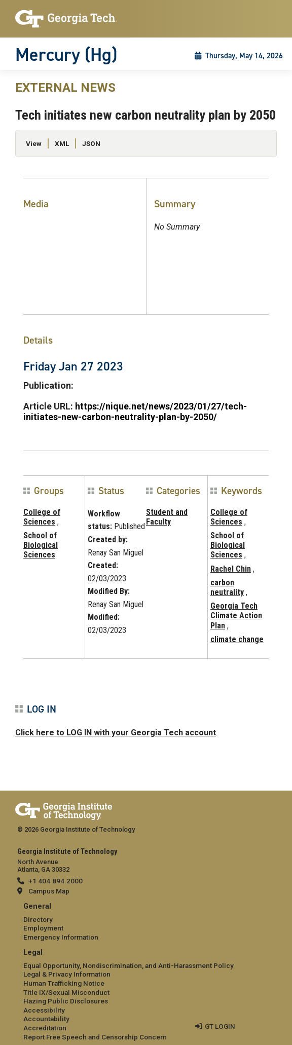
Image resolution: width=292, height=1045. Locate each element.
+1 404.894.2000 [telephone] (55, 881)
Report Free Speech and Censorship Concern (95, 1037)
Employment (43, 928)
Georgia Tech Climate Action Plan (236, 615)
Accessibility (44, 1010)
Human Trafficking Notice (63, 983)
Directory (38, 919)
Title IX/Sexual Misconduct (66, 992)
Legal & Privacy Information (67, 974)
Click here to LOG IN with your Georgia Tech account (115, 732)
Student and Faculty (167, 517)
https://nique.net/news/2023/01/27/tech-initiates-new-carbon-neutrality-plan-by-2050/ (135, 411)
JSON (91, 143)
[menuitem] (146, 922)
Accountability (46, 1019)
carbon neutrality (227, 587)
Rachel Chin (230, 569)
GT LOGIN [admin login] (220, 1026)
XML (62, 143)
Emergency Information (60, 937)
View (34, 143)
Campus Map (48, 891)
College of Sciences (41, 517)
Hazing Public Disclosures (65, 1001)
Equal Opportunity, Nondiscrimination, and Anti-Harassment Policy (128, 965)
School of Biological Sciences (40, 545)
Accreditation (44, 1028)
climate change (237, 639)
